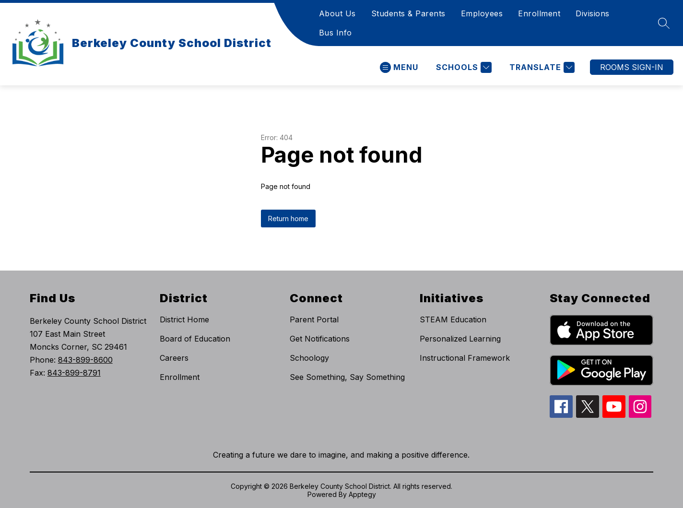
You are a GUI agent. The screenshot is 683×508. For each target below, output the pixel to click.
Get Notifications (320, 338)
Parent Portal (314, 319)
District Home (184, 319)
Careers (174, 358)
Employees (482, 13)
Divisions (593, 13)
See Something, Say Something (347, 377)
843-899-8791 (74, 373)
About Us (337, 13)
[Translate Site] (541, 67)
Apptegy (362, 494)
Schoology (309, 358)
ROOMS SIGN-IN (631, 67)
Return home (288, 218)
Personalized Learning (460, 338)
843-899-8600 (85, 360)
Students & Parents (408, 13)
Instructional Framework (465, 358)
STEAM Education (453, 319)
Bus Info (335, 32)
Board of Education (195, 338)
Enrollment (539, 13)
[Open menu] (399, 67)
